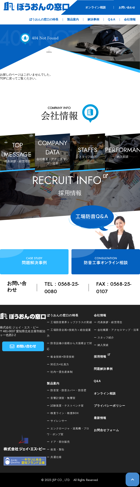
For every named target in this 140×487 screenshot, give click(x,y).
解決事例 (93, 19)
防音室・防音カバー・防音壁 (68, 390)
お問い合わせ (125, 7)
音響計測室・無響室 (62, 397)
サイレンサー (58, 420)
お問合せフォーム (106, 430)
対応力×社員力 (59, 364)
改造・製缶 (57, 449)
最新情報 (100, 417)
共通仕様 (56, 456)
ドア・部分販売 (60, 441)
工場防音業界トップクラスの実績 (71, 322)
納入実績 (103, 344)
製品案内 (53, 383)
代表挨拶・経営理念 (110, 322)
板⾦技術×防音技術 (62, 356)
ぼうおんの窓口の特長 (62, 315)
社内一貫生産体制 (61, 371)
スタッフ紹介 (106, 337)
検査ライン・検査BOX (64, 412)
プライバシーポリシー (109, 405)
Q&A (97, 380)
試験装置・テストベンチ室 (67, 405)
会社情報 (100, 315)
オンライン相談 (92, 7)
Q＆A (111, 19)
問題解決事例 (103, 368)
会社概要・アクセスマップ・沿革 (118, 329)
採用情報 (100, 356)
